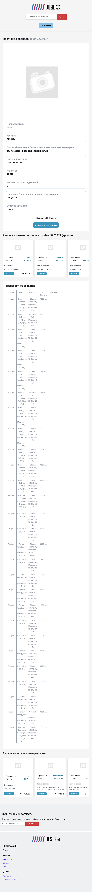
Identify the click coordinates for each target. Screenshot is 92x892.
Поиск (62, 17)
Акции (5, 850)
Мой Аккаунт (8, 859)
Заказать (9, 273)
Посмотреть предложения (46, 225)
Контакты (7, 876)
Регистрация (46, 25)
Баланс (6, 863)
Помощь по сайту (10, 879)
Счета (5, 866)
